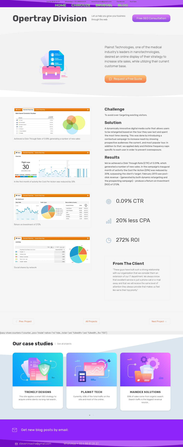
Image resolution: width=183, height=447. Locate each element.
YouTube (133, 1)
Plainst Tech (91, 392)
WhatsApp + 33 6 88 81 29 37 (75, 1)
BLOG (123, 5)
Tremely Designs (37, 392)
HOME (60, 5)
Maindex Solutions (145, 392)
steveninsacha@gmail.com (101, 1)
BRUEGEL (104, 5)
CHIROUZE (80, 5)
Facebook (120, 1)
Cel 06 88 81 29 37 (53, 1)
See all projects (64, 344)
